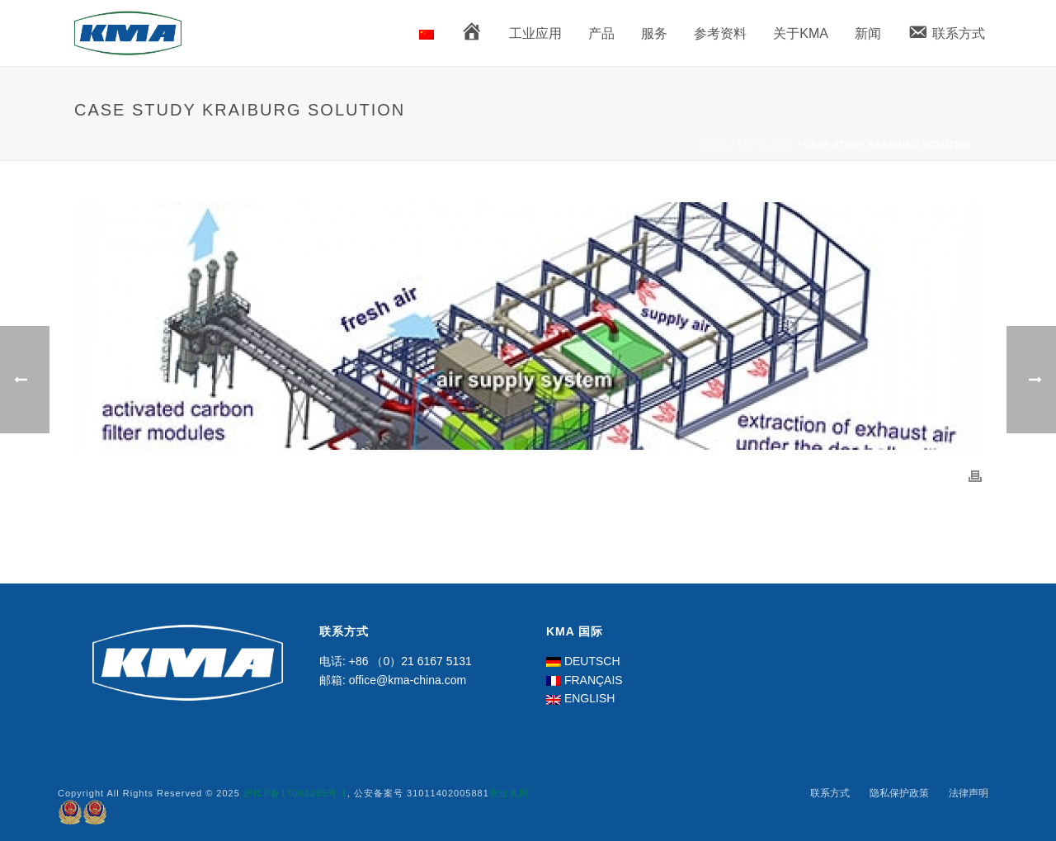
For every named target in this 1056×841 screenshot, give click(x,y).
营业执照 (509, 793)
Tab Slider (766, 144)
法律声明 (968, 793)
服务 (654, 33)
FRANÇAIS (593, 680)
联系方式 (830, 793)
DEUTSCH (592, 661)
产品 (601, 33)
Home (714, 144)
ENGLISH (589, 698)
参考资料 (720, 33)
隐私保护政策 (899, 793)
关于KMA (800, 33)
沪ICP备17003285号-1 (295, 793)
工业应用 (535, 33)
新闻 (868, 33)
